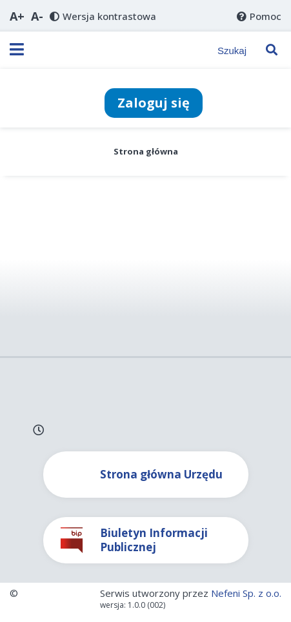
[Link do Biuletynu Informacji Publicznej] (145, 540)
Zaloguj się (153, 102)
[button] (17, 16)
